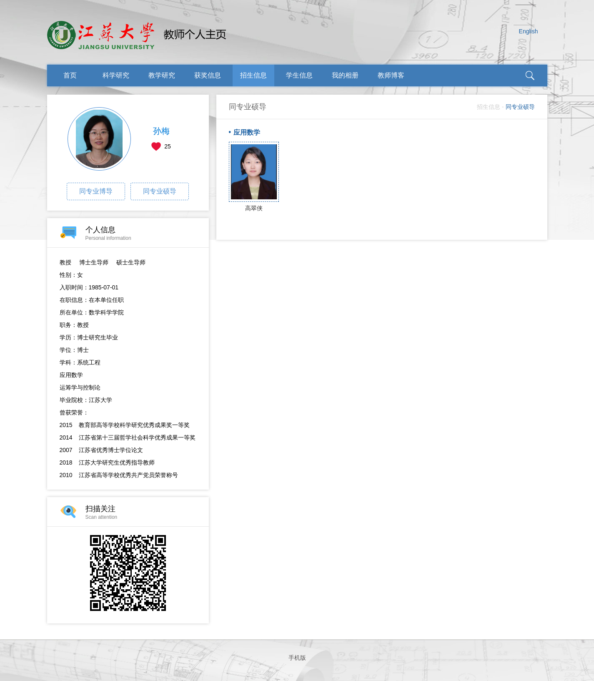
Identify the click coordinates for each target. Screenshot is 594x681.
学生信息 (299, 75)
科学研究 (116, 75)
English (528, 31)
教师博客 (391, 75)
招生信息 (253, 75)
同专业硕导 (159, 191)
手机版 (297, 657)
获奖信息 (207, 75)
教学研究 (161, 75)
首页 (70, 75)
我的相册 (345, 75)
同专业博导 (96, 191)
